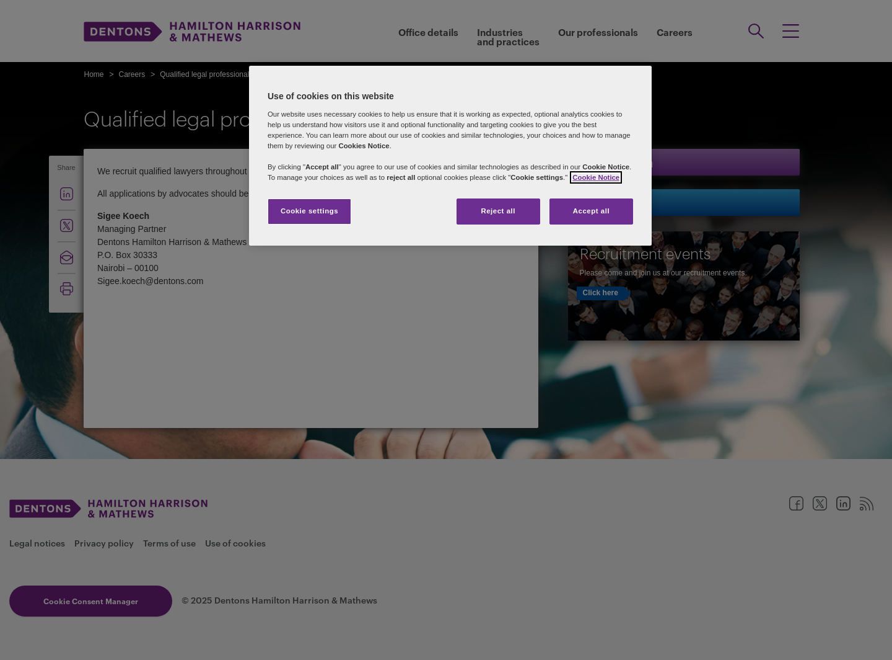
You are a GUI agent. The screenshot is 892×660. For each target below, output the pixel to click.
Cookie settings (309, 211)
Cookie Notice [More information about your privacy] (595, 177)
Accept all (591, 211)
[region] (450, 156)
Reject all (498, 211)
